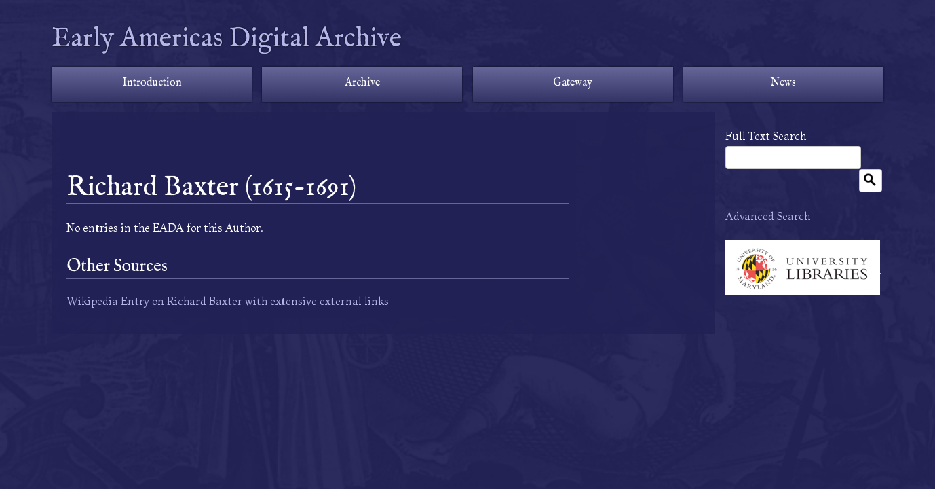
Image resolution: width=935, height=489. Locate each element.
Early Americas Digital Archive (227, 39)
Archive (362, 83)
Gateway (572, 83)
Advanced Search (767, 216)
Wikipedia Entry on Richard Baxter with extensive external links (227, 301)
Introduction (152, 83)
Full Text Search (765, 136)
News (783, 83)
